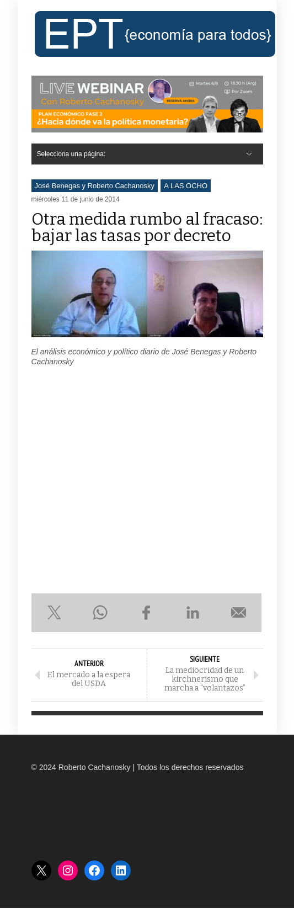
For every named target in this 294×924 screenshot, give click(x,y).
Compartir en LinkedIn (192, 612)
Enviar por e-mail (239, 612)
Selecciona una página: (71, 154)
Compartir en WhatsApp (100, 612)
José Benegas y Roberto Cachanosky (95, 186)
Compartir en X (54, 612)
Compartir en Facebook (147, 612)
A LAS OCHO (185, 186)
